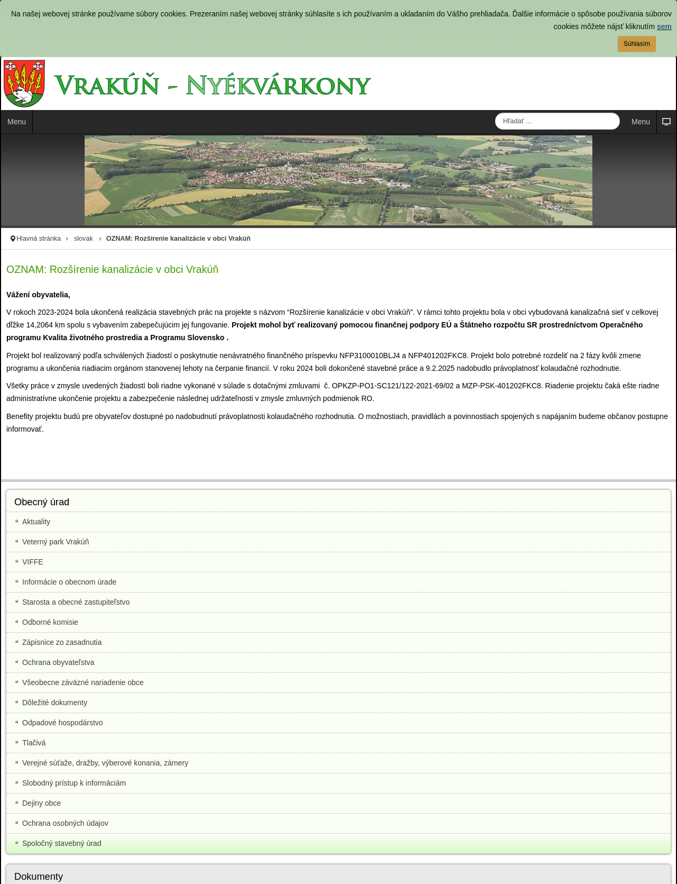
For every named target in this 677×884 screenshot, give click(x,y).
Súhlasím (637, 44)
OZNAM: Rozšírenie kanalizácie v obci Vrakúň (112, 269)
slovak (83, 238)
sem (664, 26)
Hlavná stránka (38, 238)
